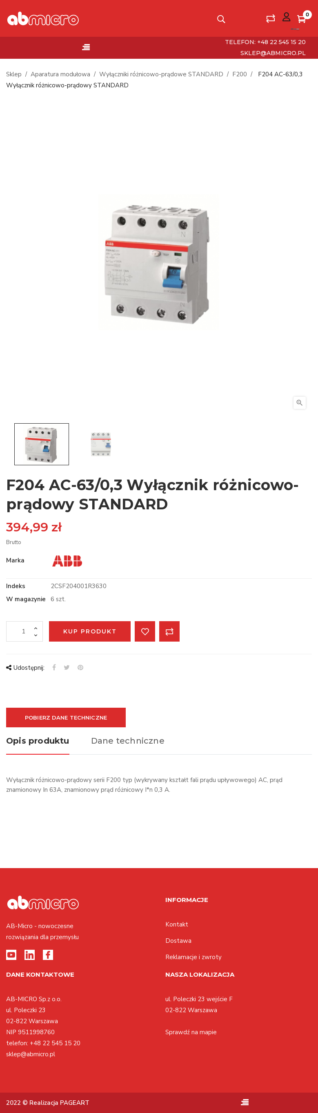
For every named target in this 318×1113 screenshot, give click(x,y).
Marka (15, 560)
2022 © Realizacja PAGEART (47, 1103)
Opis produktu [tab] (37, 741)
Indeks (15, 586)
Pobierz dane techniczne (66, 717)
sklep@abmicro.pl (273, 53)
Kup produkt (90, 631)
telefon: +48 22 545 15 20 (265, 42)
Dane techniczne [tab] (128, 741)
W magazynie (26, 599)
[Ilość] (24, 631)
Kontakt (176, 924)
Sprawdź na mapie (191, 1032)
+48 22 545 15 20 (55, 1043)
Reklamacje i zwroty (193, 957)
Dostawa (178, 941)
